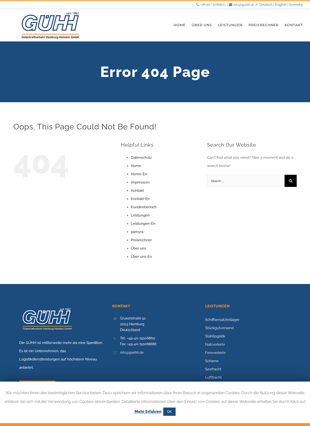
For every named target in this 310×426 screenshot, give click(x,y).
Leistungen (140, 215)
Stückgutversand (219, 328)
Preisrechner (141, 240)
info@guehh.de (243, 4)
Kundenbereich (144, 207)
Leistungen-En (143, 223)
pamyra (137, 232)
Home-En (139, 174)
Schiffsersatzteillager (222, 319)
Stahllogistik (215, 336)
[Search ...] (246, 181)
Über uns (138, 248)
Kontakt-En (140, 199)
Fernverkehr (215, 353)
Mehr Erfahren (148, 411)
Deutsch (265, 5)
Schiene (212, 361)
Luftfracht (213, 377)
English (281, 5)
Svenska (296, 5)
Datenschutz (141, 157)
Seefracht (213, 369)
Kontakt (137, 190)
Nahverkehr (215, 344)
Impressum (140, 182)
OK (169, 412)
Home (136, 166)
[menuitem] (183, 25)
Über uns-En (141, 256)
